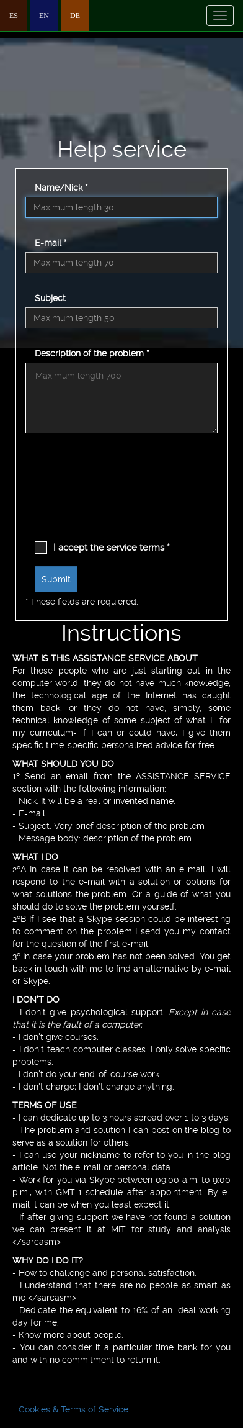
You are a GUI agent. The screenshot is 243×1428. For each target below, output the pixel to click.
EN (44, 15)
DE (75, 15)
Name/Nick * (61, 187)
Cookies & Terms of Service (73, 1409)
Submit (56, 579)
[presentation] (85, 496)
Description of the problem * (92, 353)
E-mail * (50, 243)
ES (13, 15)
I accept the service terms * (111, 547)
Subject (50, 298)
